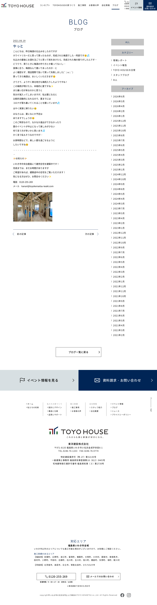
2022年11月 (119, 237)
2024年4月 (119, 198)
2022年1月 (119, 281)
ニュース (116, 411)
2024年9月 (119, 184)
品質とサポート (55, 414)
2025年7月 (119, 140)
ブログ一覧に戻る (78, 352)
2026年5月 (119, 101)
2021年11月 (119, 291)
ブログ (115, 5)
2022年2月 (119, 276)
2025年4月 (119, 154)
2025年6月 (119, 145)
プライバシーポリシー (121, 414)
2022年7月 (119, 252)
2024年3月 (119, 203)
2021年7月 (119, 310)
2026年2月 (119, 111)
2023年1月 (119, 227)
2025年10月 (119, 130)
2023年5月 (119, 213)
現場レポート (120, 60)
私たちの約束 (33, 407)
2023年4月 (119, 218)
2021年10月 (119, 296)
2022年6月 (119, 257)
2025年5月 (119, 150)
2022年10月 (119, 242)
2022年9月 (119, 247)
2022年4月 (119, 266)
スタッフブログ (121, 74)
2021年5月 (119, 320)
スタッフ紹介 (96, 407)
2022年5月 (119, 261)
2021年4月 (119, 325)
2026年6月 (119, 96)
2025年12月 (119, 120)
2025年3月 (119, 159)
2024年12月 (119, 174)
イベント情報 (118, 404)
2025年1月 (119, 169)
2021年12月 (119, 286)
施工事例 (82, 5)
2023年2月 (119, 223)
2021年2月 (119, 335)
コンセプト (45, 5)
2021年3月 (119, 330)
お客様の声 (94, 5)
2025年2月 (119, 164)
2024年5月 (119, 193)
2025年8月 (119, 135)
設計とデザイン (55, 407)
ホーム (30, 404)
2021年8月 (119, 305)
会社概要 (95, 411)
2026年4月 (119, 106)
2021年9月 (119, 300)
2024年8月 (119, 189)
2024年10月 (119, 179)
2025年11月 (119, 125)
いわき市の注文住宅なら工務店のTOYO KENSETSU (71, 595)
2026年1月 (119, 115)
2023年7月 (119, 208)
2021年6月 (119, 315)
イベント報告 (120, 65)
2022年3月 (119, 271)
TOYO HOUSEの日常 (124, 70)
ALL (127, 42)
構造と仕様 (53, 411)
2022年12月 (119, 232)
